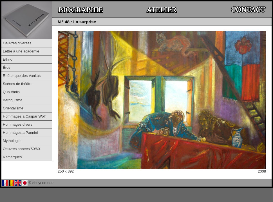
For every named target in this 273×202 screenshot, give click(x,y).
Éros (6, 67)
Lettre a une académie (21, 51)
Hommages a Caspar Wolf (24, 116)
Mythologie (12, 141)
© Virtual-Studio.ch (85, 183)
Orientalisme (13, 108)
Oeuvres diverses (17, 43)
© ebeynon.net (41, 183)
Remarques (12, 157)
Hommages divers (17, 124)
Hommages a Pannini (20, 132)
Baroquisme (12, 100)
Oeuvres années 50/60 (21, 149)
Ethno (7, 59)
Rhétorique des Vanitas (22, 76)
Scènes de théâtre (18, 84)
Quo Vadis (11, 92)
